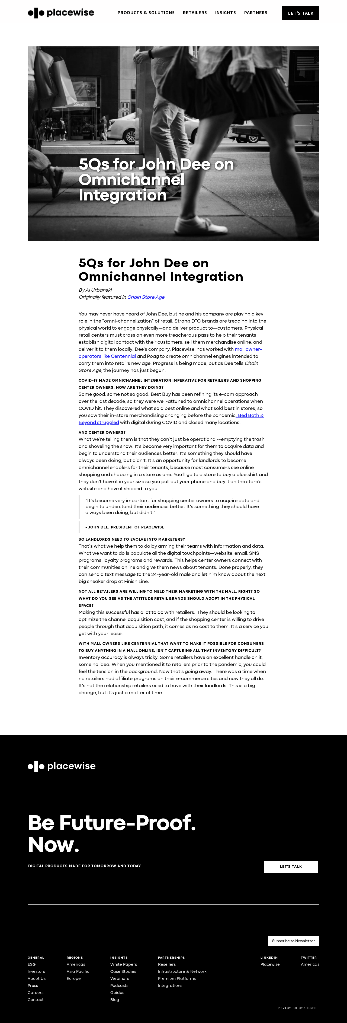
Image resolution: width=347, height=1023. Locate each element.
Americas (76, 965)
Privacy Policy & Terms (297, 1008)
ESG (32, 965)
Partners (256, 12)
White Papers (123, 965)
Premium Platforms (177, 979)
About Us (37, 979)
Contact (36, 1000)
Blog (114, 1000)
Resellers (167, 965)
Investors (36, 972)
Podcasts (119, 986)
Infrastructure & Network (182, 972)
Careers (35, 993)
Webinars (119, 979)
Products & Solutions (146, 12)
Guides (117, 993)
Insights (225, 12)
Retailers (195, 12)
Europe (74, 979)
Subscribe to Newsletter (293, 941)
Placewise (270, 965)
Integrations (170, 986)
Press (33, 986)
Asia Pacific (78, 972)
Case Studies (123, 972)
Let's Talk (300, 13)
